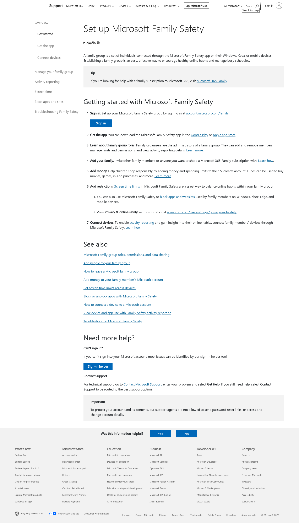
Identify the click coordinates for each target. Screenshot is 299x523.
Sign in (101, 123)
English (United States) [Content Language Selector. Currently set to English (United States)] (32, 513)
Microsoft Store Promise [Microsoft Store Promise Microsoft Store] (74, 494)
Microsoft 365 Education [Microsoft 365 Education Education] (119, 474)
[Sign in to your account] (273, 6)
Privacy (162, 515)
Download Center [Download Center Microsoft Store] (71, 461)
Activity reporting (47, 81)
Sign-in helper (98, 366)
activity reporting (142, 222)
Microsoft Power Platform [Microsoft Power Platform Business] (162, 481)
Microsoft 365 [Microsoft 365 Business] (156, 474)
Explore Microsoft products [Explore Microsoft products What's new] (28, 494)
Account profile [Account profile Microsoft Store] (69, 455)
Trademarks (196, 515)
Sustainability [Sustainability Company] (248, 501)
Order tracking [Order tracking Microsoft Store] (69, 481)
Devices (123, 5)
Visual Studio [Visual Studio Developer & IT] (203, 501)
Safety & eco (214, 515)
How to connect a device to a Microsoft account (117, 304)
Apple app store (224, 135)
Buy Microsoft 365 (196, 5)
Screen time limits (127, 186)
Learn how (265, 160)
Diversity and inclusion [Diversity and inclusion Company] (253, 488)
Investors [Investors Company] (246, 481)
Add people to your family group (106, 263)
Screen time (43, 91)
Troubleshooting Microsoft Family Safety (112, 321)
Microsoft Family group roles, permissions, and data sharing (126, 254)
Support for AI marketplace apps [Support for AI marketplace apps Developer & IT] (213, 474)
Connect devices (49, 57)
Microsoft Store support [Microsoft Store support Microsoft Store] (74, 468)
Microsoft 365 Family (212, 81)
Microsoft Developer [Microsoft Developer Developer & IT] (207, 461)
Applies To (93, 42)
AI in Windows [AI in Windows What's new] (22, 488)
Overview (41, 22)
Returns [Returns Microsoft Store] (66, 474)
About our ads (248, 515)
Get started (45, 34)
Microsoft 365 (74, 5)
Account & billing (146, 5)
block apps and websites (177, 196)
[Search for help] (252, 5)
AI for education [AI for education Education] (115, 501)
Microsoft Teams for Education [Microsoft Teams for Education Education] (122, 468)
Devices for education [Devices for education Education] (118, 461)
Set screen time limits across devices (109, 288)
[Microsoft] (29, 5)
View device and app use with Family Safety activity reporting (127, 313)
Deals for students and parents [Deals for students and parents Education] (122, 494)
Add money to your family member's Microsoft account (123, 279)
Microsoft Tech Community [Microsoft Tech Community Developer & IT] (210, 481)
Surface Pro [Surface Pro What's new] (20, 455)
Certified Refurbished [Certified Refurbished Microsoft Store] (73, 488)
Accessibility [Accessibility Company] (248, 494)
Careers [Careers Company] (246, 455)
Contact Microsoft (145, 515)
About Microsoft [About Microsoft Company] (250, 461)
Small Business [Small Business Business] (157, 501)
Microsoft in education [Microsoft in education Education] (118, 455)
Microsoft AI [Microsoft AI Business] (156, 455)
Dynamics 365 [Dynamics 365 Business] (157, 468)
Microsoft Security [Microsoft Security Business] (159, 461)
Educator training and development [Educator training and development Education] (125, 488)
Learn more (194, 150)
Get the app (45, 45)
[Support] (55, 5)
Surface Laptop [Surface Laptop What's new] (22, 461)
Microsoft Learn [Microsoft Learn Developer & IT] (205, 468)
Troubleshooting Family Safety (56, 111)
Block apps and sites (49, 101)
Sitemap (126, 515)
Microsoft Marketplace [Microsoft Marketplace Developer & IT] (208, 488)
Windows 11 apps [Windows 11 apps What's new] (24, 501)
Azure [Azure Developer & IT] (200, 455)
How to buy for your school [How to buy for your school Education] (120, 481)
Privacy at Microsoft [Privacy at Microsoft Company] (252, 474)
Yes (160, 433)
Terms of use (178, 515)
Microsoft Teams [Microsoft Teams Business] (158, 488)
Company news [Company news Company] (249, 468)
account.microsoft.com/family (207, 113)
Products (105, 5)
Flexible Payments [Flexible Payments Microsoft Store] (71, 501)
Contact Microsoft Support (143, 384)
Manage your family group (54, 71)
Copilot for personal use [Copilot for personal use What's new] (27, 481)
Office (91, 5)
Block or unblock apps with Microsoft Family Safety (120, 296)
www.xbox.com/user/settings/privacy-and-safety (202, 212)
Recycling (231, 515)
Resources (170, 5)
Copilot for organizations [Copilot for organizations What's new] (27, 474)
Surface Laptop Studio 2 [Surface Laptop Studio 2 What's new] (27, 468)
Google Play (199, 135)
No (186, 433)
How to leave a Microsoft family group (110, 271)
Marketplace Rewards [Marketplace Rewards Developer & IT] (208, 494)
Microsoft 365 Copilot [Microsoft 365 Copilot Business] (160, 494)
